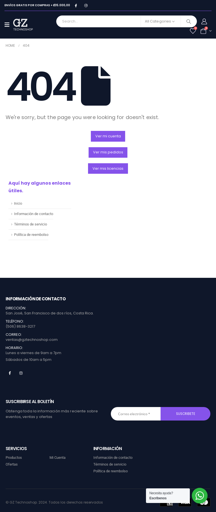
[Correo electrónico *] (136, 414)
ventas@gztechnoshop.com (32, 339)
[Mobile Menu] (8, 25)
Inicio (18, 203)
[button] (108, 136)
